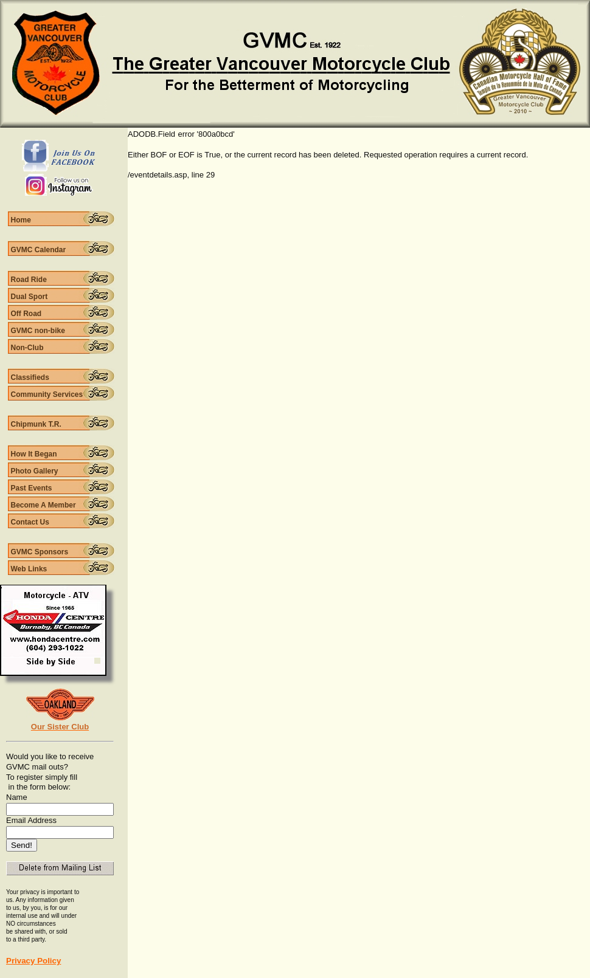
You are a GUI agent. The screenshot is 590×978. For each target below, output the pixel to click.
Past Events (31, 488)
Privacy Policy (33, 960)
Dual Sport (29, 296)
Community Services (47, 394)
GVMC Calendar (38, 250)
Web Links (29, 569)
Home (21, 220)
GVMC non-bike (38, 330)
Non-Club (27, 347)
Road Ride (29, 279)
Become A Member (43, 505)
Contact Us (30, 522)
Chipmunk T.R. (36, 424)
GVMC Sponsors (40, 552)
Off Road (26, 313)
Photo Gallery (34, 471)
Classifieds (30, 377)
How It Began (34, 454)
